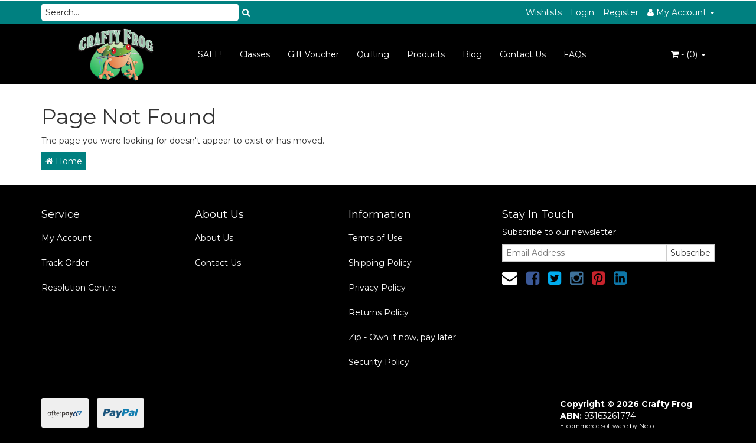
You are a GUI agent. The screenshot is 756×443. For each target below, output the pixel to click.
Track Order (65, 263)
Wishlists (544, 12)
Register (620, 12)
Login (582, 12)
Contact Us (523, 54)
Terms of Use (375, 238)
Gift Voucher (313, 54)
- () (688, 54)
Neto (646, 426)
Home (63, 161)
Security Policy (378, 362)
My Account (66, 238)
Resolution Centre (78, 287)
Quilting (373, 54)
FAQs (574, 54)
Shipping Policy (380, 263)
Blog (472, 54)
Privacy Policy (377, 287)
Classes (255, 54)
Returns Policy (378, 312)
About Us (214, 238)
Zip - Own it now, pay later (402, 337)
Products (426, 54)
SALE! (210, 54)
